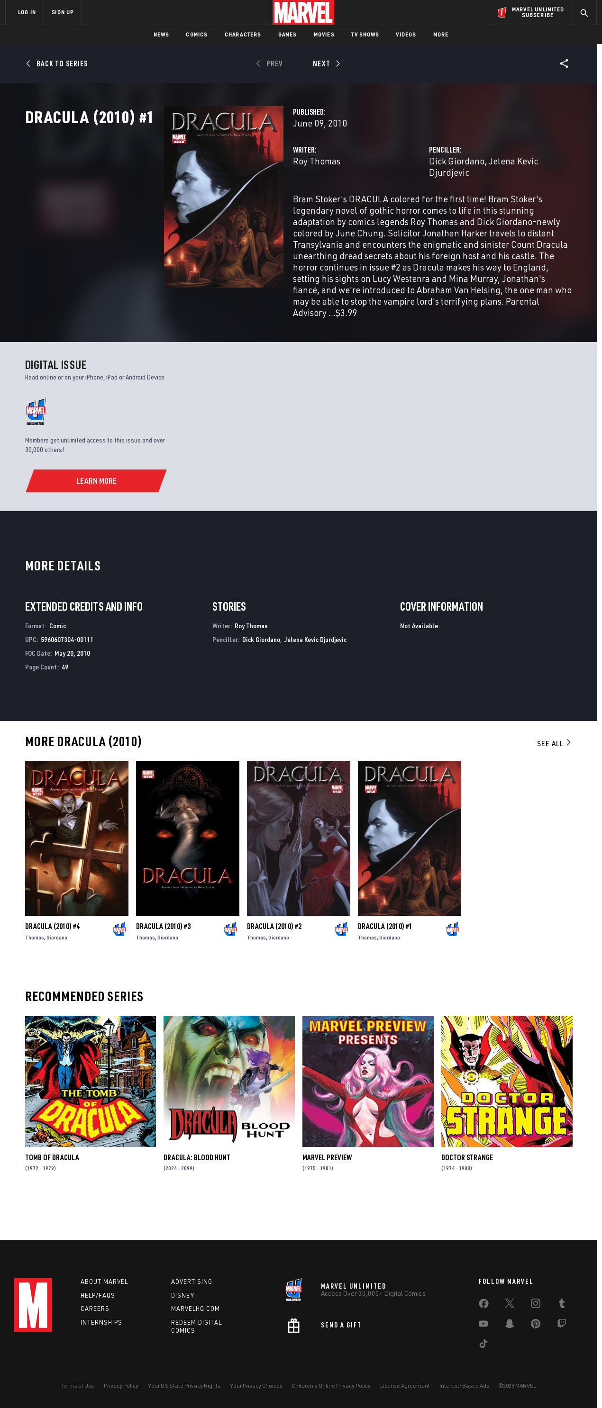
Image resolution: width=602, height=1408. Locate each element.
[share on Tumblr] (561, 1305)
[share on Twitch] (561, 1325)
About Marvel (104, 1281)
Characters (243, 34)
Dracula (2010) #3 (163, 959)
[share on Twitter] (509, 1305)
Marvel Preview (327, 1190)
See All (554, 776)
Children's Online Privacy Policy (331, 1385)
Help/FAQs (98, 1295)
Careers (95, 1308)
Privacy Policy (121, 1385)
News (161, 34)
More (441, 34)
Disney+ (184, 1295)
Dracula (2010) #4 (52, 959)
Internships (101, 1322)
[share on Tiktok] (483, 1345)
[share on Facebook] (484, 1305)
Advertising (191, 1281)
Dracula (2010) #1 (385, 959)
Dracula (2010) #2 (274, 959)
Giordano (56, 970)
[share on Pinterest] (535, 1325)
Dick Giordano (408, 202)
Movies (324, 34)
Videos (406, 34)
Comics (196, 34)
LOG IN (27, 12)
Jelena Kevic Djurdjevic (485, 202)
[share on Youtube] (483, 1325)
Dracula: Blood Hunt (197, 1190)
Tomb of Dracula (52, 1190)
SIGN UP (62, 12)
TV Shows (365, 34)
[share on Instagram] (535, 1305)
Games (287, 34)
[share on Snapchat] (509, 1325)
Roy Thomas (219, 202)
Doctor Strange (467, 1190)
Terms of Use (77, 1385)
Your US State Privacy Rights (184, 1385)
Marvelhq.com (195, 1308)
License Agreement (405, 1385)
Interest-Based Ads (464, 1385)
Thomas (34, 970)
